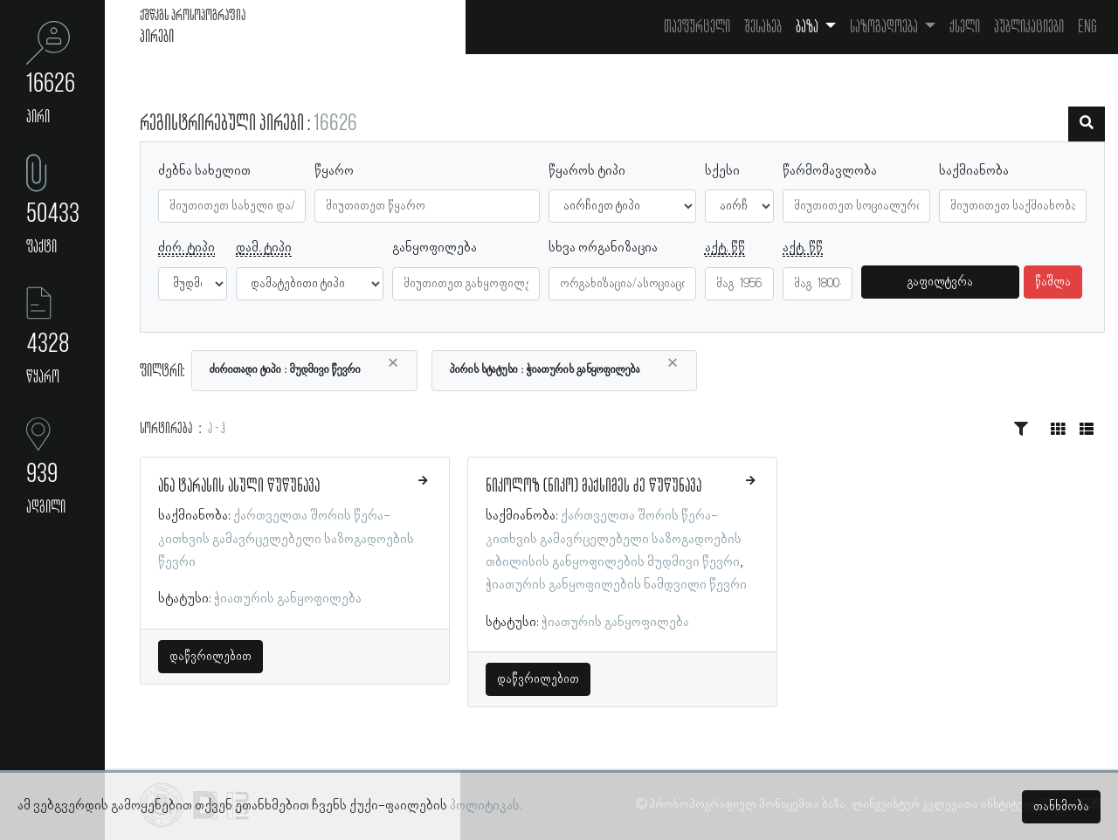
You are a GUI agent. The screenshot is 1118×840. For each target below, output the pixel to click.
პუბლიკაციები (1029, 27)
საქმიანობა (974, 171)
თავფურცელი (697, 27)
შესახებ (763, 27)
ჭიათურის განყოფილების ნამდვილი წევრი (616, 585)
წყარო (334, 171)
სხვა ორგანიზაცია (603, 248)
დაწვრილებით (210, 657)
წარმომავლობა (830, 171)
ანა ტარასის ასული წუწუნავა (239, 486)
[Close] (393, 363)
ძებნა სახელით (204, 171)
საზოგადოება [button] (885, 27)
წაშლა (1053, 282)
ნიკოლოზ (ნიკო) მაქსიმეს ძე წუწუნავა (593, 486)
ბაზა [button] (808, 27)
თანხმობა (1061, 807)
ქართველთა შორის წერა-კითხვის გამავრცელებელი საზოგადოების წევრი (286, 539)
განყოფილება (434, 248)
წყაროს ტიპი (587, 171)
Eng (1087, 27)
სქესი (722, 171)
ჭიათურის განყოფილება (288, 599)
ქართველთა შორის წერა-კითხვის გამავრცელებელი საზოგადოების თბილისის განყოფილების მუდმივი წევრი (614, 539)
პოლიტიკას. (486, 806)
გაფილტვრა (940, 282)
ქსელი (964, 27)
